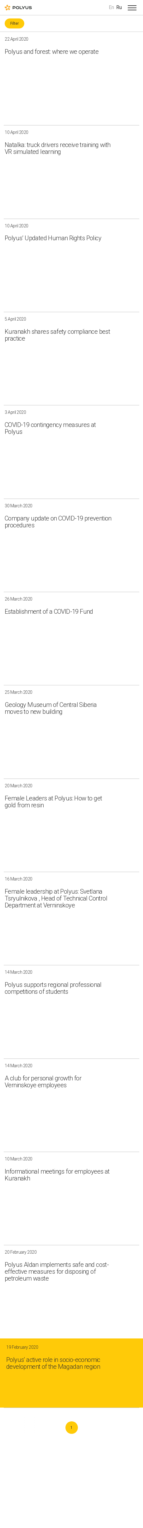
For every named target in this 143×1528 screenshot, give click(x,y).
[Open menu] (132, 7)
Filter (14, 23)
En (111, 7)
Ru (119, 7)
